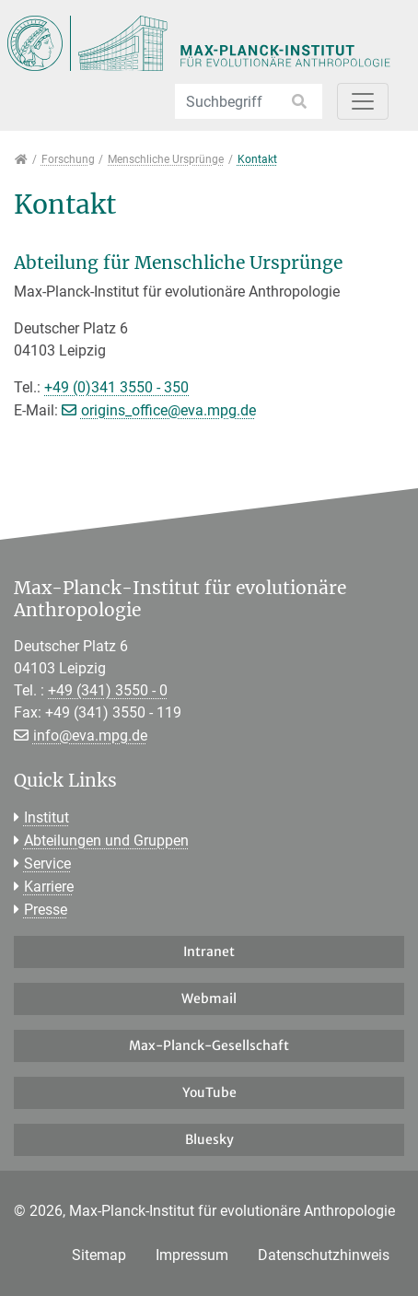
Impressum (192, 1255)
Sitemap (99, 1255)
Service (47, 863)
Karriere (49, 886)
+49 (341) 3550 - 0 (108, 690)
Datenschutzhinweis (323, 1255)
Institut (46, 817)
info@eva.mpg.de (90, 735)
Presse (45, 909)
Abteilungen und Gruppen (106, 840)
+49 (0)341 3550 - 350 (116, 387)
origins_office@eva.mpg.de (168, 410)
